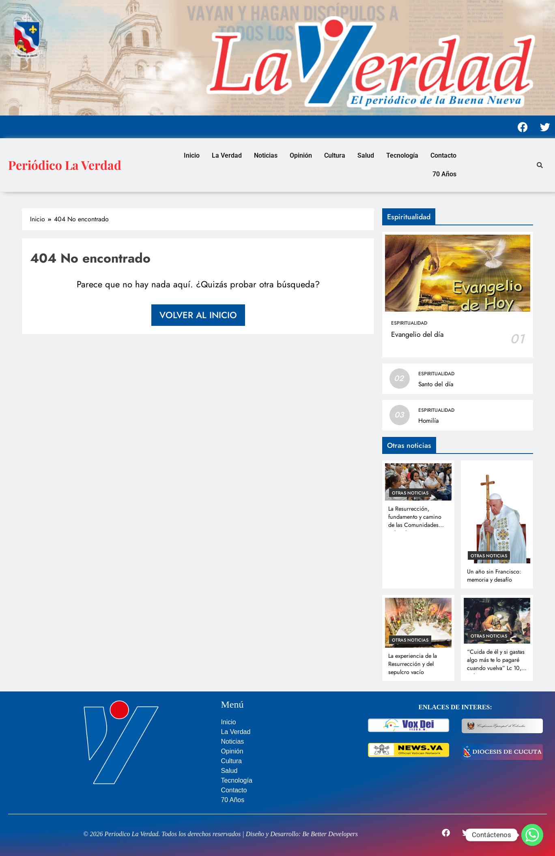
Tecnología (402, 155)
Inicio (192, 155)
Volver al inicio (198, 314)
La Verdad (227, 155)
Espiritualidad (409, 323)
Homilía (428, 420)
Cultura (334, 155)
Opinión (301, 155)
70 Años (444, 174)
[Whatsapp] (532, 835)
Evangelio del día (417, 334)
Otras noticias (410, 493)
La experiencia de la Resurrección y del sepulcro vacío (412, 664)
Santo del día (435, 384)
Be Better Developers (330, 833)
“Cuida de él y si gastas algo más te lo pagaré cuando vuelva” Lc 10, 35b (496, 664)
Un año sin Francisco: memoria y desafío (494, 575)
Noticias (266, 155)
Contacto (443, 155)
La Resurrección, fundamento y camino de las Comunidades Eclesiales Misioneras (414, 521)
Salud (365, 155)
